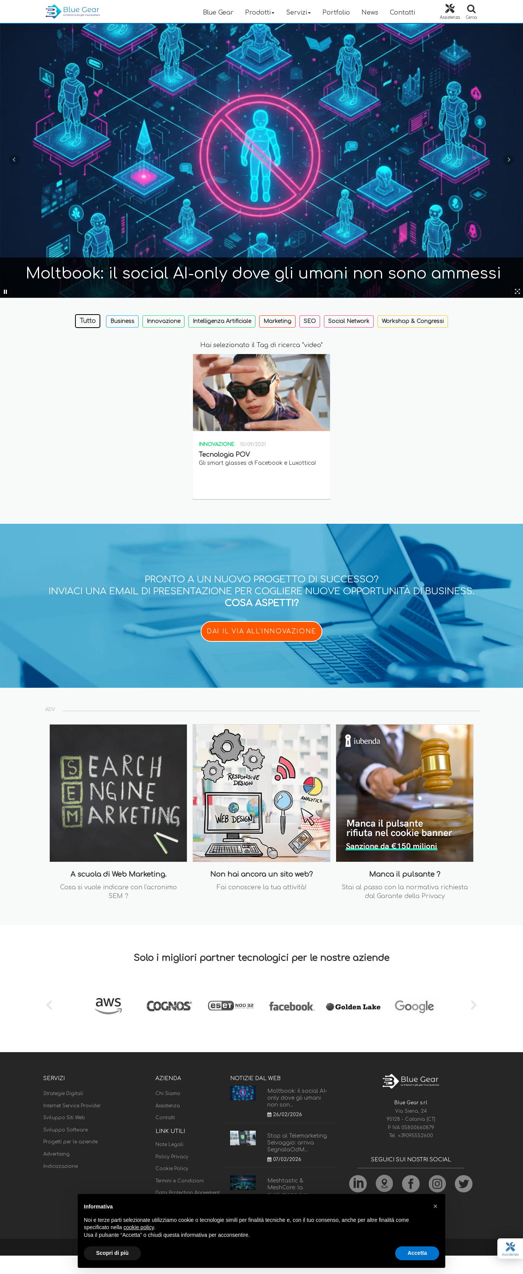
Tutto (88, 321)
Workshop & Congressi (413, 321)
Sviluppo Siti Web (64, 1117)
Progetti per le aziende (70, 1141)
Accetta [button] (417, 1253)
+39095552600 (415, 1135)
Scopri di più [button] (112, 1253)
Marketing (277, 321)
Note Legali (169, 1144)
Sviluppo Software (65, 1130)
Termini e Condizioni (179, 1181)
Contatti (402, 12)
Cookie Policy (171, 1168)
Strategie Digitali (63, 1093)
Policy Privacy (171, 1156)
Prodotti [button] (260, 12)
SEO (310, 321)
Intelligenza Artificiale (222, 321)
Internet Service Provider (72, 1105)
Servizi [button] (298, 12)
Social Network (348, 321)
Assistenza (167, 1105)
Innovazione (163, 321)
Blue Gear (218, 12)
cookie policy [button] (139, 1227)
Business (122, 321)
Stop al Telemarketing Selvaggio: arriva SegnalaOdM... (297, 1143)
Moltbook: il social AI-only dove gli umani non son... (297, 1098)
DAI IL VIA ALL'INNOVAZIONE (261, 631)
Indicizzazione (60, 1166)
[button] (435, 1206)
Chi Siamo (167, 1093)
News (369, 12)
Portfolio (336, 12)
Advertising (56, 1154)
